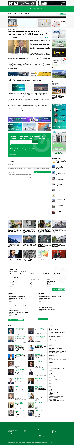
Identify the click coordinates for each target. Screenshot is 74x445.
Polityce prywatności (17, 154)
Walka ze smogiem (40, 437)
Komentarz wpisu (38, 172)
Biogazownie (11, 273)
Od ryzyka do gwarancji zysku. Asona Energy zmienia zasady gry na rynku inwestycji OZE (20, 17)
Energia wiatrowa (57, 273)
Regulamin (19, 168)
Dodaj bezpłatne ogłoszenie (12, 319)
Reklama (53, 432)
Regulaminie (11, 154)
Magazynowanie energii (41, 436)
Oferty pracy (21, 13)
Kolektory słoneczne (34, 275)
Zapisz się (34, 141)
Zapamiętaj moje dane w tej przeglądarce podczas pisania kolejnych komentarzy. (20, 174)
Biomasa (21, 273)
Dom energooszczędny (41, 434)
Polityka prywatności (55, 427)
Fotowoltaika (11, 275)
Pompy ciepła (45, 275)
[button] (58, 14)
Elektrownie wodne (46, 273)
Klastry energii (22, 275)
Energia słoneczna (40, 430)
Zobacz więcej (61, 289)
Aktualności (10, 13)
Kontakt (53, 430)
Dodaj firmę (55, 289)
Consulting (33, 273)
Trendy (13, 29)
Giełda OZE (27, 13)
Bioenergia (39, 435)
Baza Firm (15, 13)
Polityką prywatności (34, 168)
